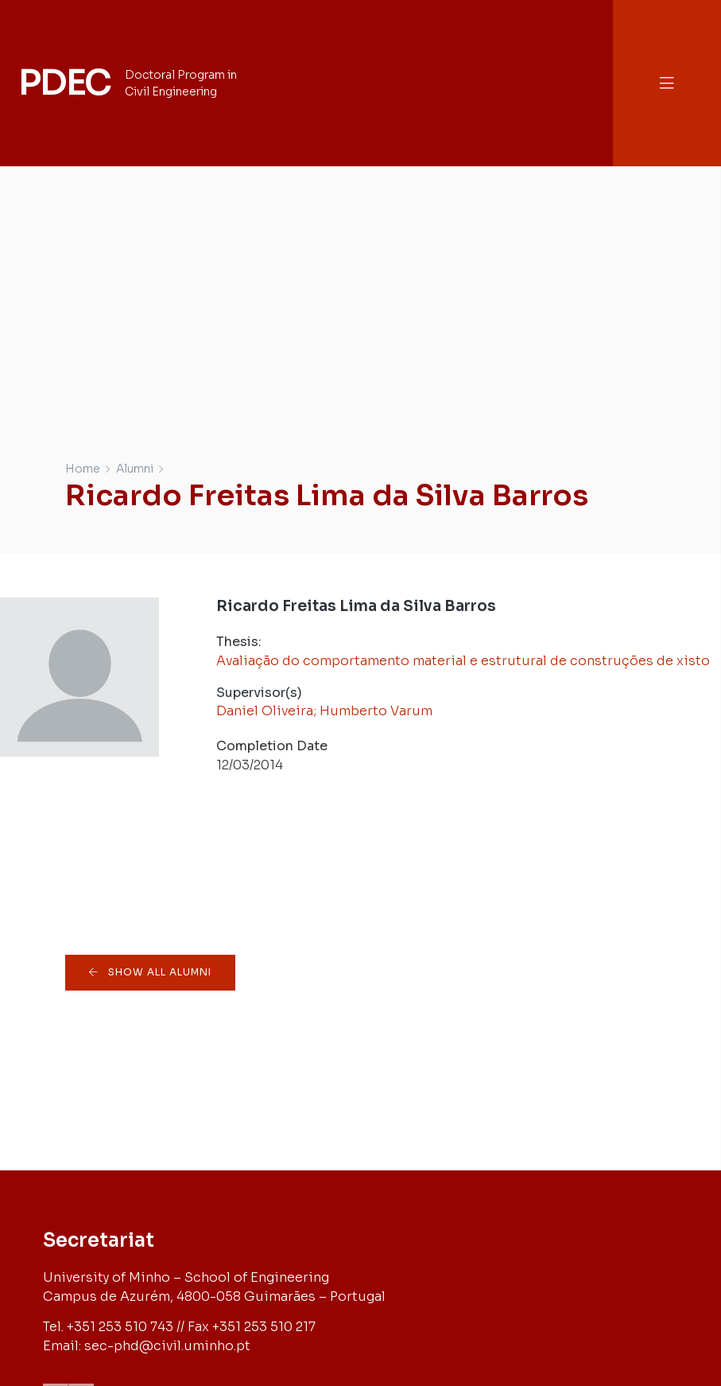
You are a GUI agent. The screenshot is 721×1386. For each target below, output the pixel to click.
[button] (667, 83)
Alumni (134, 468)
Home (82, 468)
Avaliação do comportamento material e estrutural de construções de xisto (463, 660)
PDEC (64, 82)
